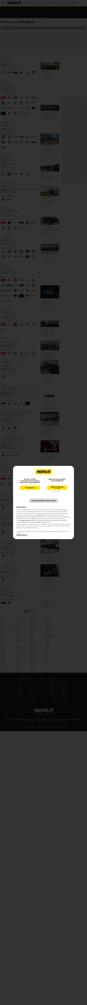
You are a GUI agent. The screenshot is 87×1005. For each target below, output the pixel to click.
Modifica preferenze (21, 535)
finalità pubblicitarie (25, 520)
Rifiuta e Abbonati (57, 487)
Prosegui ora (29, 488)
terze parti (40, 515)
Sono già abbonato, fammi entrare (43, 501)
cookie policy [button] (64, 513)
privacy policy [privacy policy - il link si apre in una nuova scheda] (63, 509)
